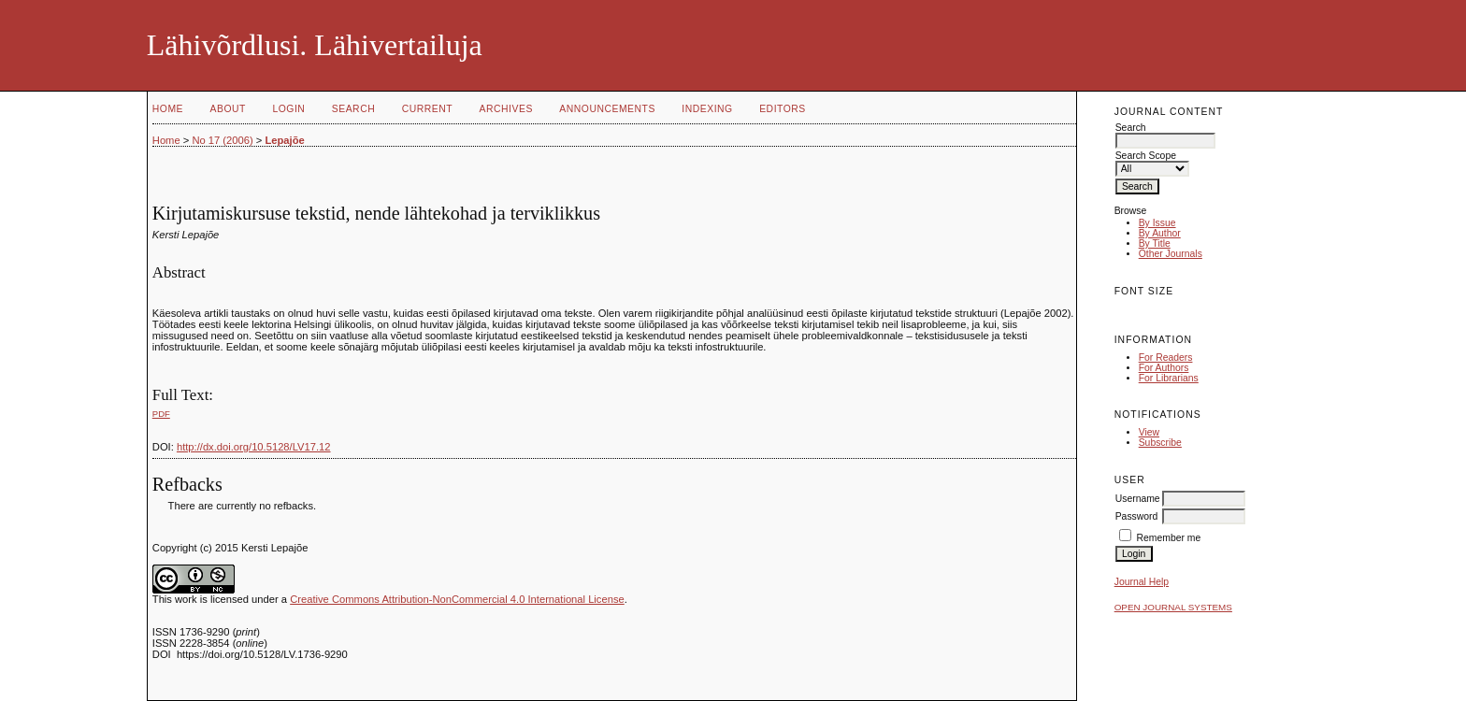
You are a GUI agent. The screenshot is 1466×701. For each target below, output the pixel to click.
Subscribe (1160, 442)
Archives (506, 109)
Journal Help (1141, 582)
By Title (1155, 243)
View (1149, 432)
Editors (782, 109)
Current (427, 109)
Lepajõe (284, 140)
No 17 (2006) (222, 140)
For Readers (1166, 357)
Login (288, 109)
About (228, 109)
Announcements (607, 109)
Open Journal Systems (1173, 607)
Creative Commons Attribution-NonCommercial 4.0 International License (457, 599)
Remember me (1169, 538)
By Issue (1157, 223)
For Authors (1164, 368)
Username (1137, 499)
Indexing (707, 109)
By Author (1160, 233)
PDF (161, 413)
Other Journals (1170, 254)
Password (1136, 516)
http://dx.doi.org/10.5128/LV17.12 (254, 446)
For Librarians (1169, 378)
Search (353, 109)
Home (167, 109)
